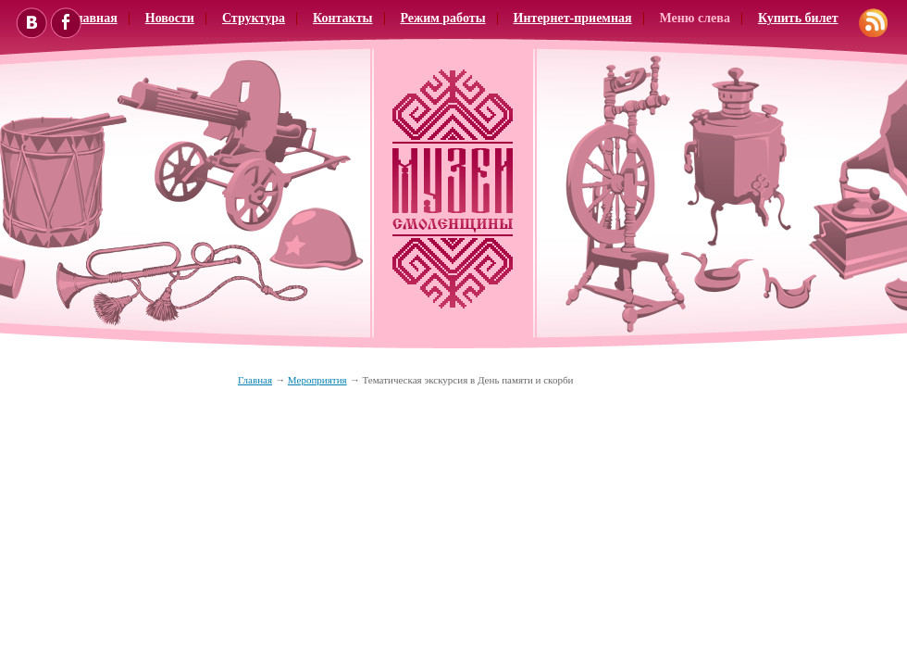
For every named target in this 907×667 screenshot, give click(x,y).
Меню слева (695, 18)
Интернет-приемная (573, 18)
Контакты (342, 18)
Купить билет (798, 18)
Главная (255, 379)
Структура (253, 18)
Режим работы (443, 18)
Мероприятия (317, 379)
